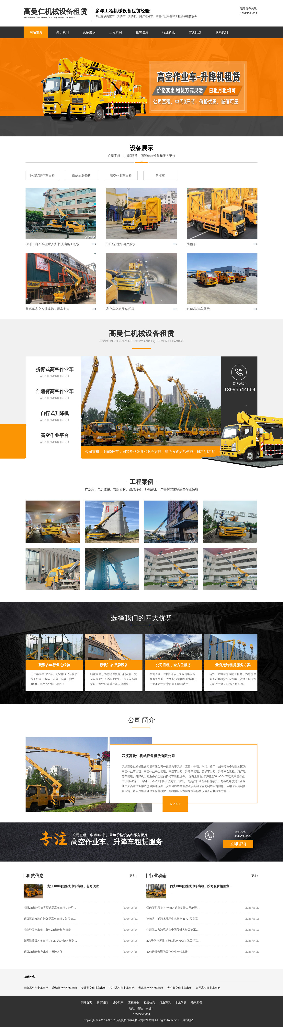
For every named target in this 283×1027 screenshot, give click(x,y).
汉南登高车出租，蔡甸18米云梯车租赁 (81, 929)
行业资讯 (168, 32)
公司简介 (141, 720)
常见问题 (195, 32)
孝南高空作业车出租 (36, 987)
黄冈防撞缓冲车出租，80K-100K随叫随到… (81, 940)
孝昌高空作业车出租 (150, 987)
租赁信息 (142, 32)
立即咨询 (238, 844)
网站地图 (188, 1020)
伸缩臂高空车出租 (42, 175)
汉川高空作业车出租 (122, 987)
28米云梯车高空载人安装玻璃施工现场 (52, 244)
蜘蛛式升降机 (81, 175)
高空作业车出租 (121, 175)
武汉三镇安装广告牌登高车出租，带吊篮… (81, 918)
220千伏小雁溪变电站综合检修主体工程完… (202, 940)
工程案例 (115, 32)
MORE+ (175, 803)
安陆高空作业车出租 (93, 987)
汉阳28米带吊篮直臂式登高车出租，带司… (81, 907)
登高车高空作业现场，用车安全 (48, 309)
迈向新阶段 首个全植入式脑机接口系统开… (202, 907)
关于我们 (62, 32)
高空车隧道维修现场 (120, 309)
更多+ (133, 875)
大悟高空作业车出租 (179, 987)
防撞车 (160, 175)
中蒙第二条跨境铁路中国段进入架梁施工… (202, 929)
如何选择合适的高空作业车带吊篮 (202, 951)
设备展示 (89, 32)
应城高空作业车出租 (64, 987)
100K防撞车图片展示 (120, 244)
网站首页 (36, 32)
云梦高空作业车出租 (208, 987)
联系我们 (221, 32)
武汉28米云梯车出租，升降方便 (81, 951)
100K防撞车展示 (198, 309)
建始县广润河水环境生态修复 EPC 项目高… (202, 918)
